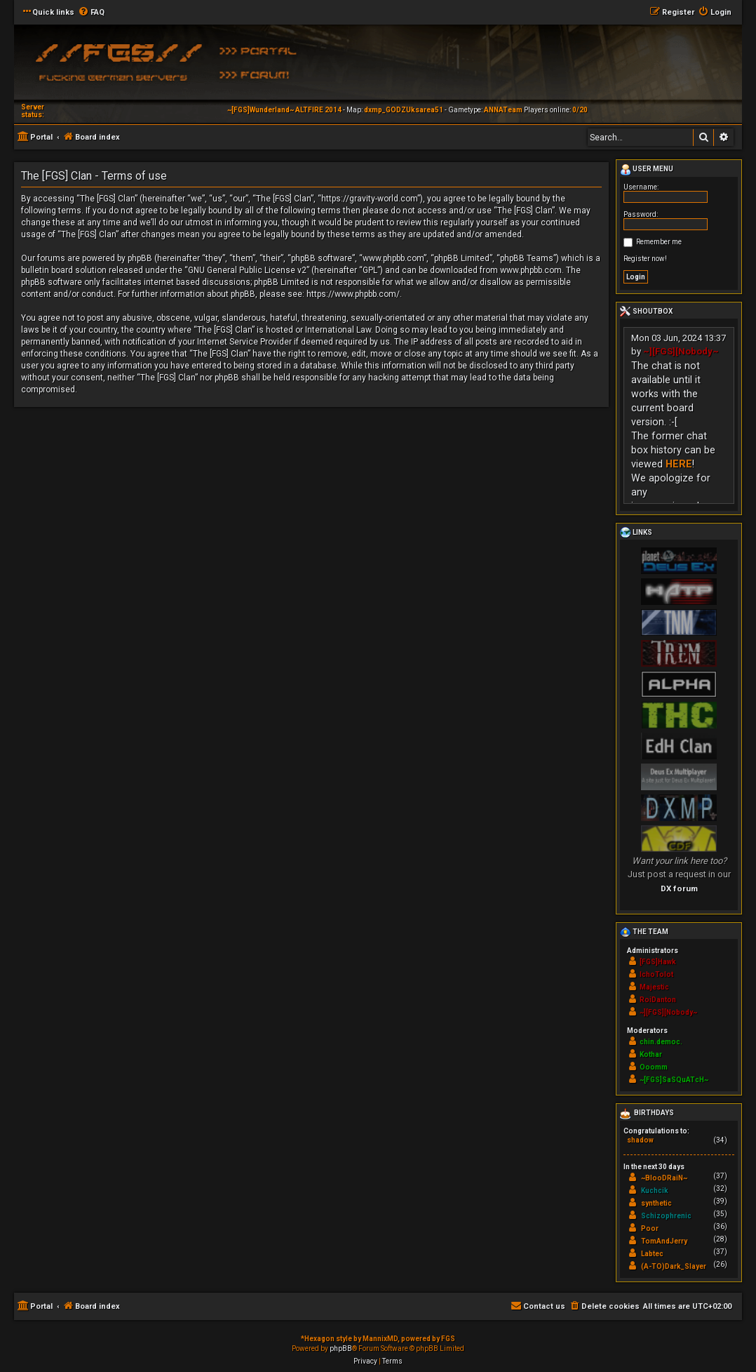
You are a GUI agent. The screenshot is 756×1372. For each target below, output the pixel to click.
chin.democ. (661, 1042)
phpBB (341, 1348)
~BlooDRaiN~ (664, 1178)
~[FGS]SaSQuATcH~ (674, 1080)
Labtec (652, 1254)
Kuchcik (654, 1190)
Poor (650, 1228)
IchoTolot (656, 974)
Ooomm (654, 1067)
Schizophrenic (666, 1216)
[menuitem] (91, 12)
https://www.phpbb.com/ (353, 294)
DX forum (679, 888)
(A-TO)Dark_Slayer (673, 1266)
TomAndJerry (664, 1241)
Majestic (654, 987)
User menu (646, 169)
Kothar (651, 1054)
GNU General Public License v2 (247, 270)
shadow (640, 1140)
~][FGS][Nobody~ (681, 351)
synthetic (656, 1203)
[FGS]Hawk (658, 962)
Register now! (645, 258)
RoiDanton (658, 1000)
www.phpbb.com (531, 270)
